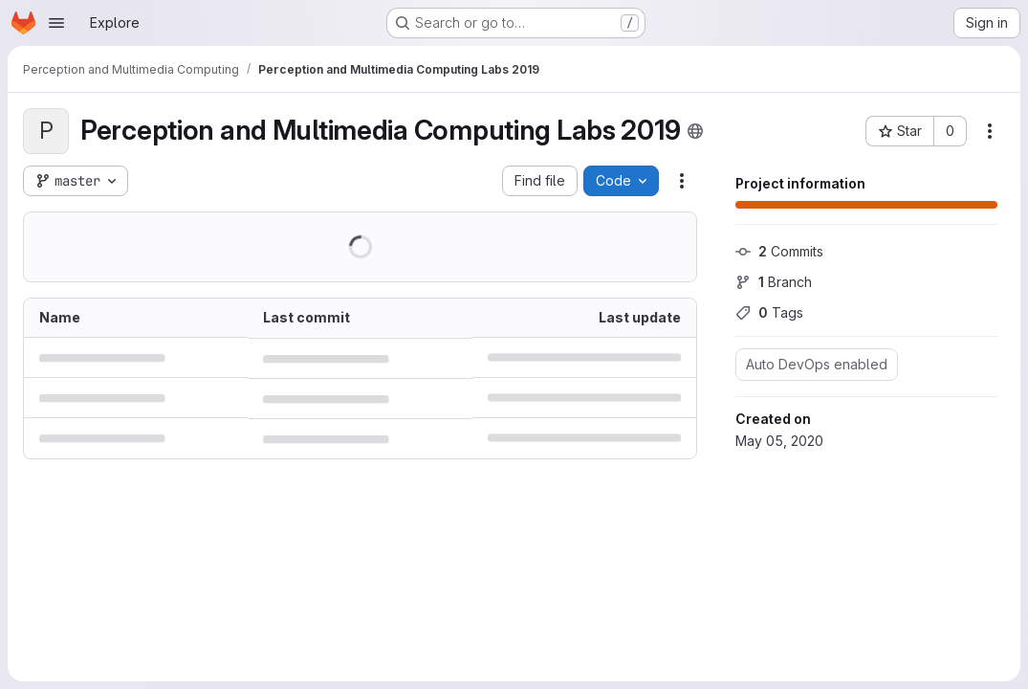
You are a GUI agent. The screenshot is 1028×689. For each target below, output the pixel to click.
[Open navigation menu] (56, 23)
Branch (773, 282)
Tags (769, 312)
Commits (779, 251)
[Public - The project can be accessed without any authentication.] (695, 131)
